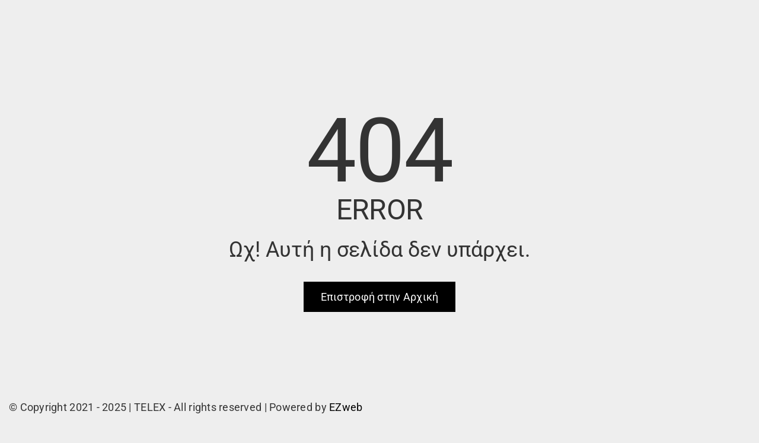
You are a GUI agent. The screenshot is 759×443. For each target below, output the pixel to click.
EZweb (345, 407)
